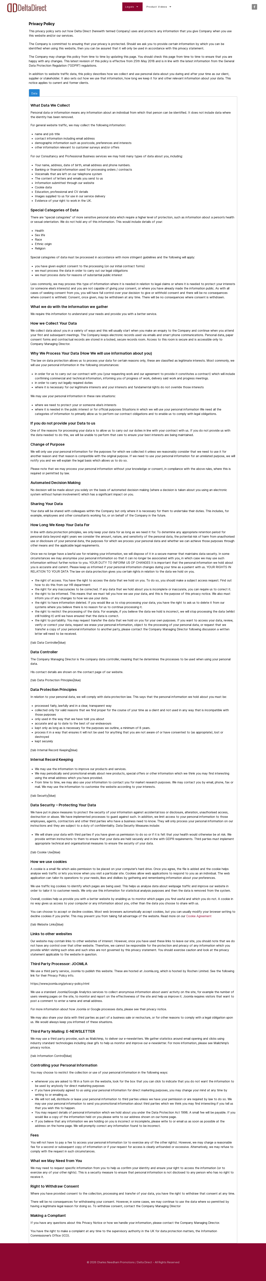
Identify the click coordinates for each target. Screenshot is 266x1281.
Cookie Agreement (199, 916)
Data (34, 93)
